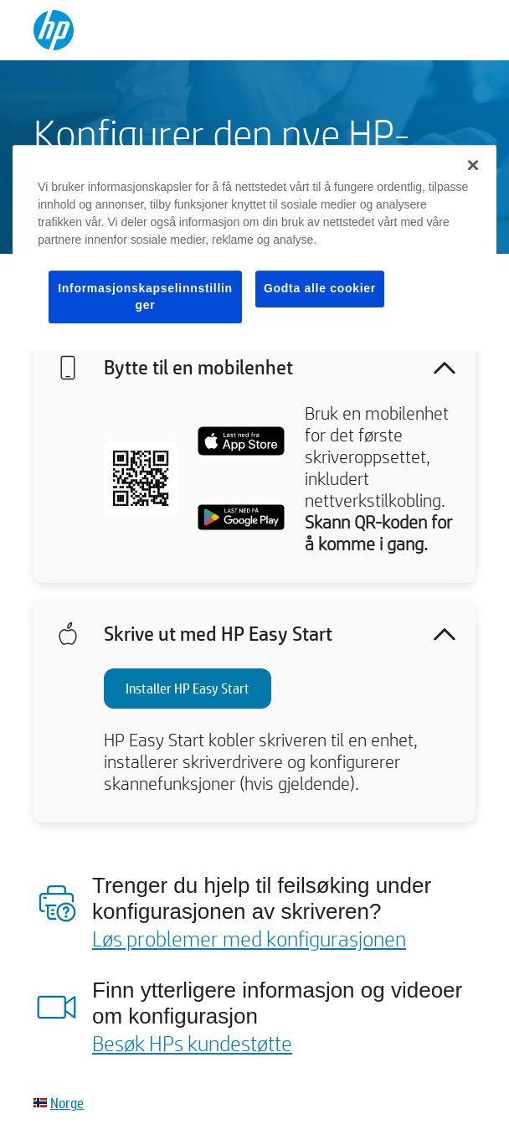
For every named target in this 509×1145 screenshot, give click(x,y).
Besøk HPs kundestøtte (192, 1042)
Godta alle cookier (320, 288)
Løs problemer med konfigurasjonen (249, 938)
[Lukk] (473, 165)
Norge (67, 1102)
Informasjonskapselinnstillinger (145, 296)
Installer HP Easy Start (187, 688)
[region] (254, 247)
